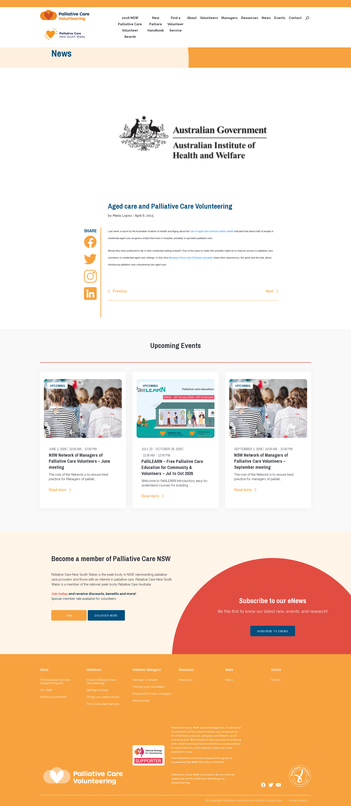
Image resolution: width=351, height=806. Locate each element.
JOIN (69, 615)
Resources (249, 18)
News (266, 18)
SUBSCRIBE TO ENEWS (272, 631)
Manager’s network (145, 679)
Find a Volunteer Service (175, 24)
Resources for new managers (152, 693)
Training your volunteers (149, 686)
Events (279, 18)
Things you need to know (103, 697)
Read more (57, 489)
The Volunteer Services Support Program (55, 681)
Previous (120, 291)
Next (270, 291)
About (192, 18)
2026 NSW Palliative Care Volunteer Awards (130, 27)
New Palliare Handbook (156, 24)
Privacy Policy (298, 800)
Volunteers (209, 18)
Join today (59, 594)
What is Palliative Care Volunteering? (101, 681)
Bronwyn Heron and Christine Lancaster (191, 257)
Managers (229, 18)
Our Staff (46, 690)
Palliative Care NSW (53, 697)
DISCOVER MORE (106, 615)
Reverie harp (141, 700)
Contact (295, 18)
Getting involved (97, 690)
